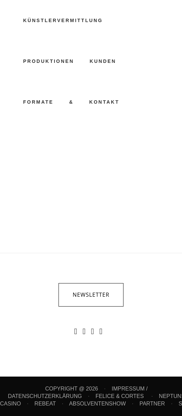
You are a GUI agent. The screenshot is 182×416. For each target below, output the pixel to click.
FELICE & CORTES (120, 396)
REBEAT (45, 403)
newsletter (90, 294)
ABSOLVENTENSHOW (97, 403)
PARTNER (152, 403)
